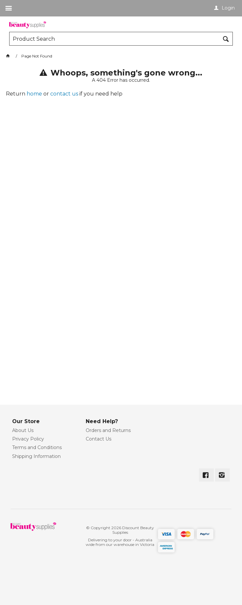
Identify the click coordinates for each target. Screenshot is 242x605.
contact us (64, 94)
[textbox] (114, 38)
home (34, 94)
